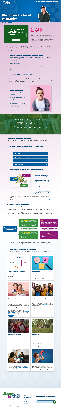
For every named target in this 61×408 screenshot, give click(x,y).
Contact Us (56, 4)
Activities (50, 4)
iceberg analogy (40, 199)
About (23, 4)
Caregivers (41, 1)
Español (55, 1)
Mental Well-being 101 (30, 4)
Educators (48, 1)
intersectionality (20, 122)
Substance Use (38, 4)
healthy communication (24, 338)
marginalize (30, 47)
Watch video (11, 315)
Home (3, 22)
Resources (45, 4)
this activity (45, 304)
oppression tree (48, 199)
